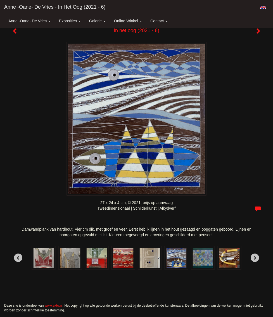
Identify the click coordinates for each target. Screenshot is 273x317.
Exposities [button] (70, 21)
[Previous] (18, 258)
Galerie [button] (97, 21)
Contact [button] (159, 21)
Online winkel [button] (128, 21)
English (263, 7)
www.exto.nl (54, 305)
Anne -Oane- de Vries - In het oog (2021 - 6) (55, 7)
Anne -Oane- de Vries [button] (29, 21)
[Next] (255, 258)
